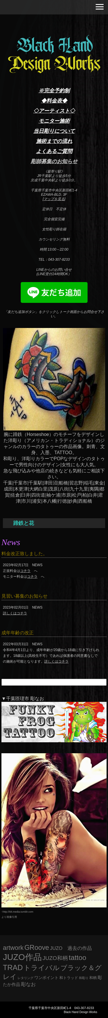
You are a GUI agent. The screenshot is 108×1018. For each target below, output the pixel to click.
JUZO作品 (22, 957)
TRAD (13, 967)
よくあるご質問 (54, 151)
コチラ (25, 571)
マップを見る (54, 199)
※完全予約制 (54, 91)
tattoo (77, 957)
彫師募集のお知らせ (54, 161)
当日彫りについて (54, 131)
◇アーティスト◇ (54, 111)
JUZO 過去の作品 (71, 948)
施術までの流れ (54, 141)
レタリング (25, 978)
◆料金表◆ (54, 101)
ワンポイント (46, 977)
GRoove (36, 947)
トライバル (42, 968)
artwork (13, 947)
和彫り (83, 978)
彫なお (28, 984)
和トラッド (68, 978)
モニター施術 (54, 121)
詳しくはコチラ (15, 613)
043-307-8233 (84, 1008)
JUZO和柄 (55, 958)
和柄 (93, 978)
